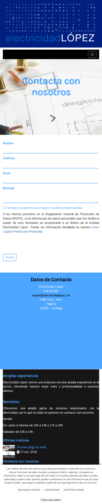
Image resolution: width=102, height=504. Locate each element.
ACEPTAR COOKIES (74, 489)
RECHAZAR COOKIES (29, 489)
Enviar (9, 257)
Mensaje (9, 188)
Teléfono (9, 158)
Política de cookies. (51, 499)
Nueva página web (31, 447)
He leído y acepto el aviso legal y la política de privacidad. (43, 208)
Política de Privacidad (27, 231)
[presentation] (31, 243)
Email (6, 173)
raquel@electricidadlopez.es (51, 295)
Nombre (8, 143)
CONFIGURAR (52, 489)
